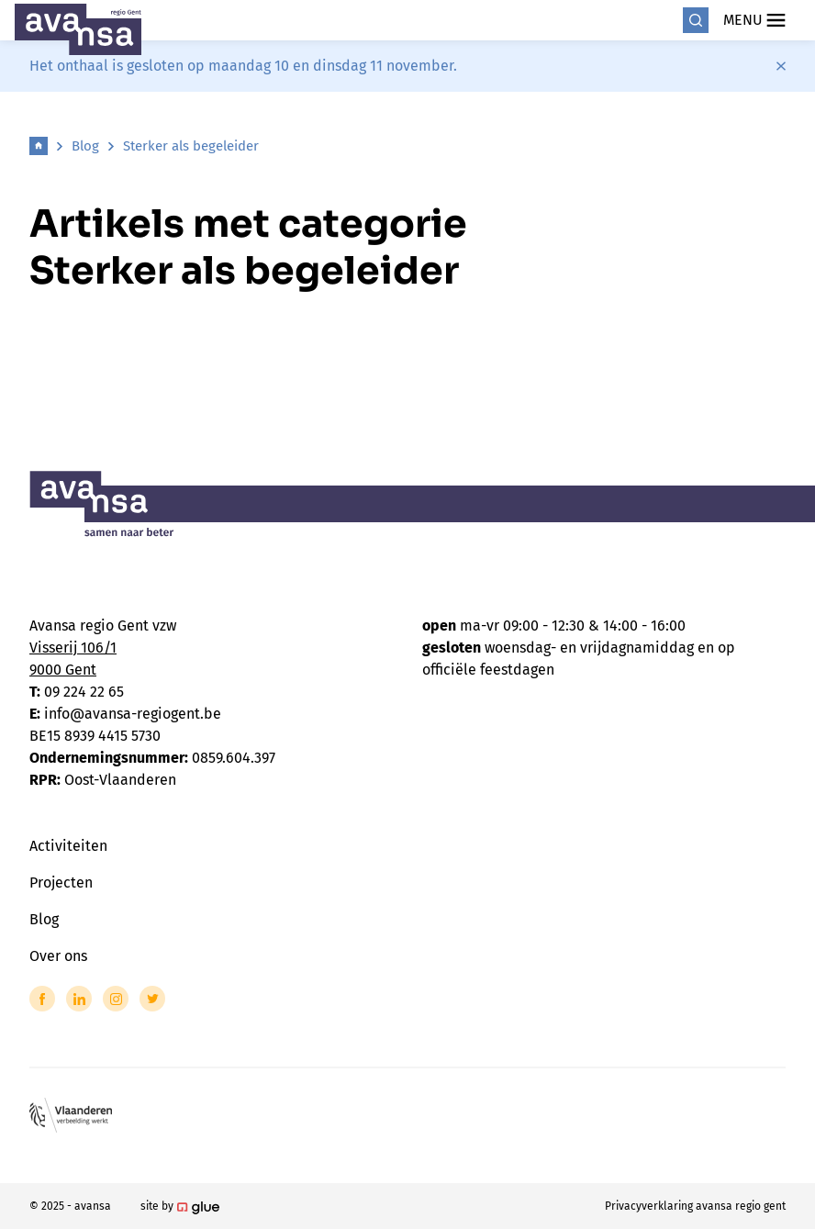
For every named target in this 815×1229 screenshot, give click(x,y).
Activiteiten (68, 846)
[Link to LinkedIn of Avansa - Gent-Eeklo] (79, 998)
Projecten (61, 882)
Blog (85, 146)
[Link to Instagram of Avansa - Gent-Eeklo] (115, 998)
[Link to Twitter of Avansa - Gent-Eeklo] (152, 998)
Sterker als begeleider (191, 146)
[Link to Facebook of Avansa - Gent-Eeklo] (42, 998)
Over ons (58, 956)
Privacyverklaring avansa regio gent (695, 1206)
